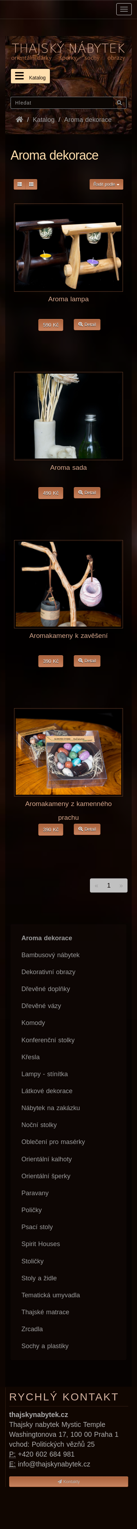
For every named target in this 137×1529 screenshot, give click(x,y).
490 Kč (51, 493)
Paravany (34, 1193)
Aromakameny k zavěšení (68, 635)
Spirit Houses (40, 1244)
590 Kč (51, 325)
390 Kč (51, 661)
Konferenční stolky (48, 1040)
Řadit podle (106, 184)
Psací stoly (37, 1227)
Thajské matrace (45, 1312)
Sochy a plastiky (44, 1346)
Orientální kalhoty (46, 1159)
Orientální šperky (45, 1176)
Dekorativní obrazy (48, 972)
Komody (33, 1022)
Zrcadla (32, 1329)
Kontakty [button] (69, 1481)
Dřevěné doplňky (45, 988)
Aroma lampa (68, 299)
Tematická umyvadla (50, 1295)
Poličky (31, 1210)
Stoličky (32, 1261)
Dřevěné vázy (41, 1005)
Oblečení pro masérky (53, 1141)
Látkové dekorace (46, 1091)
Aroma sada (68, 467)
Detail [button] (87, 324)
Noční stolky (39, 1124)
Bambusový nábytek (50, 955)
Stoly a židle (39, 1278)
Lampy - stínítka (44, 1074)
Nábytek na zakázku (50, 1108)
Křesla (30, 1057)
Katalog (30, 76)
